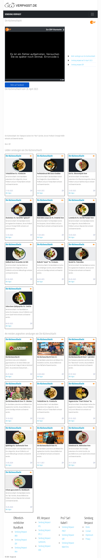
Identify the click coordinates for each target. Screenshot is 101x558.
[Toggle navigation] (92, 14)
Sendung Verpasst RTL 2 (44, 532)
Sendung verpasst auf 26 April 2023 (81, 60)
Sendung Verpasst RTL (44, 524)
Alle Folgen (8, 193)
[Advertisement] (35, 110)
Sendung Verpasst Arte (21, 549)
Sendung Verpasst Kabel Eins (68, 544)
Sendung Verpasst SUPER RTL (44, 540)
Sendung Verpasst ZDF (21, 541)
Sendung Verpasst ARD (21, 533)
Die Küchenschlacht (13, 20)
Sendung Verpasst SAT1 (68, 536)
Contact (88, 531)
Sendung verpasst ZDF (77, 64)
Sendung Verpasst (13, 14)
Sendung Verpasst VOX (44, 548)
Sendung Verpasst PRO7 (68, 529)
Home (88, 527)
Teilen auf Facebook (17, 84)
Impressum (89, 534)
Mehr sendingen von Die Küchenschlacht (83, 56)
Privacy (88, 538)
